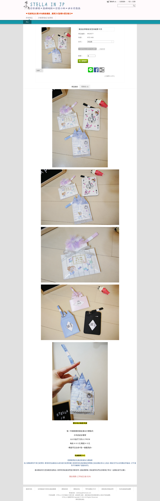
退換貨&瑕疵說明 (107, 489)
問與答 (84, 87)
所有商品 (29, 18)
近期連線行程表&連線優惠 (47, 489)
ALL (27, 22)
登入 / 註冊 (131, 1)
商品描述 (75, 87)
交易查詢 (122, 1)
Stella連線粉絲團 (125, 489)
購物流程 (65, 489)
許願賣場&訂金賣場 (45, 18)
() (111, 1)
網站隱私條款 (80, 499)
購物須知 (77, 489)
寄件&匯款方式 (90, 489)
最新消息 (29, 489)
